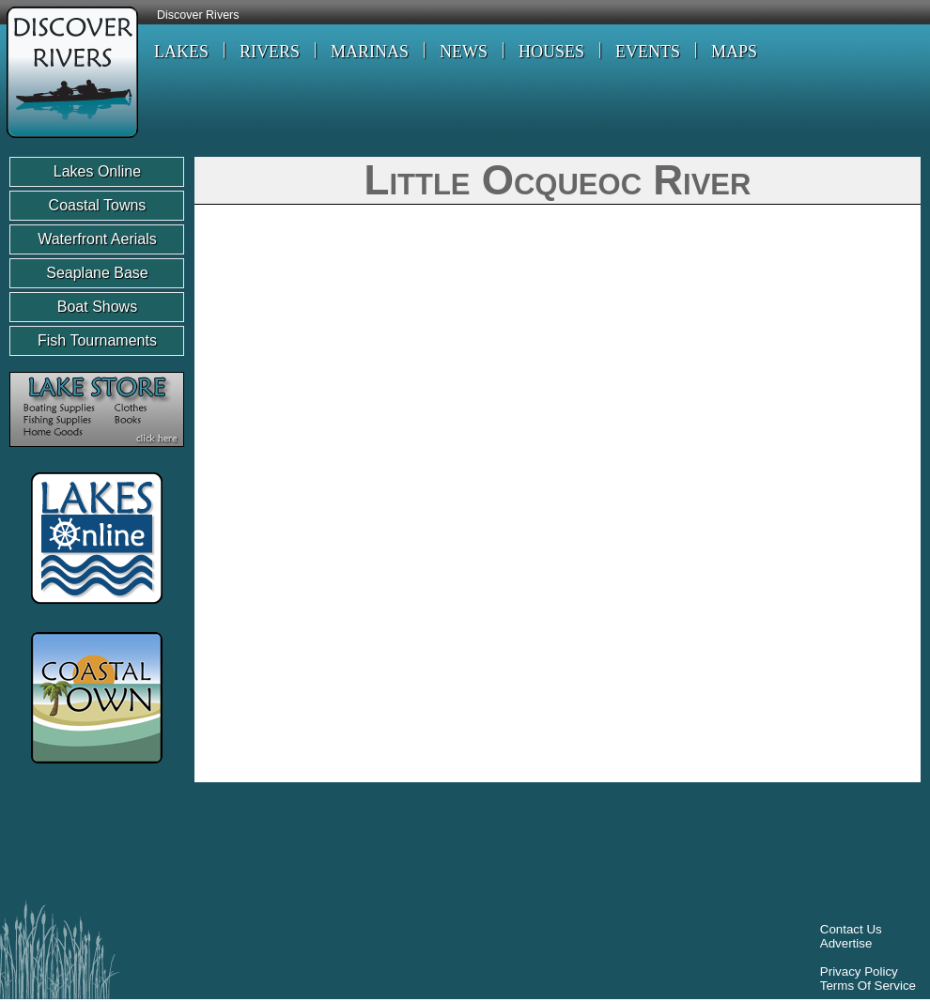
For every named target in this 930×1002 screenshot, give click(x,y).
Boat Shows (97, 307)
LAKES (181, 51)
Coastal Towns (98, 205)
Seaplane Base (97, 273)
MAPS (734, 51)
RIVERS (270, 51)
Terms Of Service (868, 986)
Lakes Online (97, 171)
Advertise (846, 943)
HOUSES (551, 51)
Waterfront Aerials (97, 239)
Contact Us (851, 929)
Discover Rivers (198, 15)
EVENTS (647, 51)
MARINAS (370, 51)
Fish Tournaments (97, 340)
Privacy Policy (859, 971)
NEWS (464, 51)
